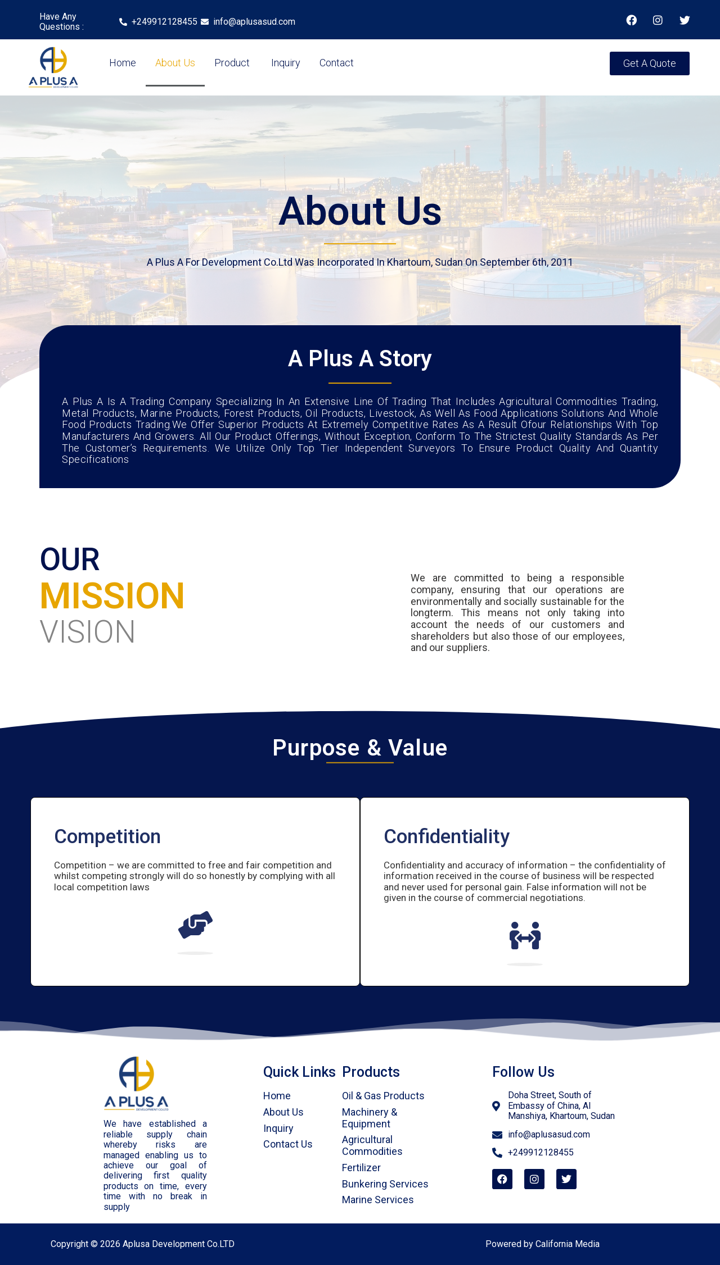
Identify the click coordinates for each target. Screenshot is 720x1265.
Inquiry (284, 63)
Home (122, 63)
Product (232, 63)
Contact (337, 63)
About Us (175, 63)
